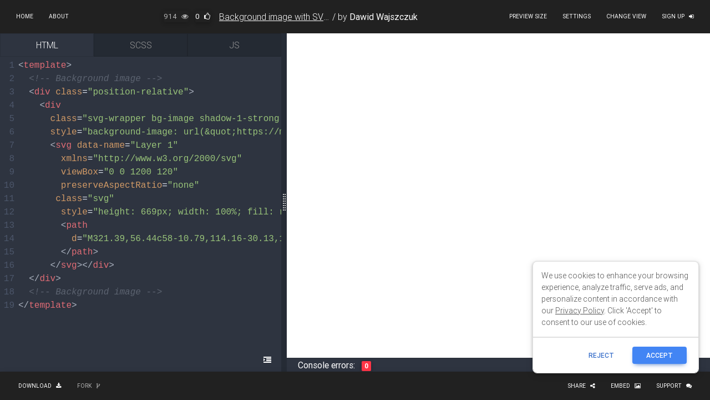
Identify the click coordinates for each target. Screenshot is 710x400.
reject (601, 355)
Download (40, 385)
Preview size (528, 16)
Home (24, 16)
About (59, 16)
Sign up (678, 16)
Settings (576, 16)
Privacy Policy (579, 311)
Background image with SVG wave (286, 16)
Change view (626, 16)
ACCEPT (659, 355)
